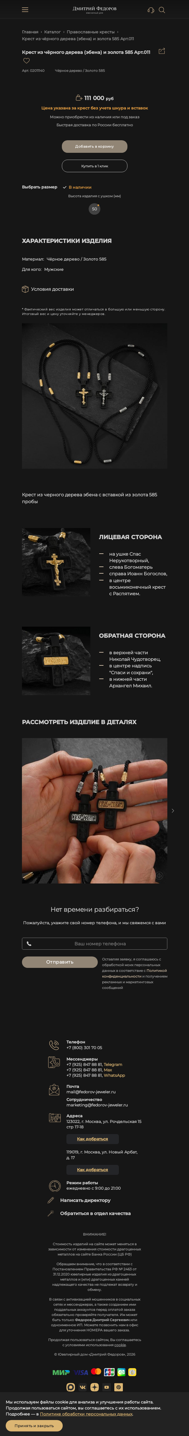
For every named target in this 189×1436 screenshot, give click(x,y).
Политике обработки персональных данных (86, 1414)
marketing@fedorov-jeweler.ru (97, 1105)
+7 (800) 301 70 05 (84, 1047)
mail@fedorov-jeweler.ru (90, 1091)
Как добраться (92, 1139)
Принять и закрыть (34, 1425)
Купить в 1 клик (94, 166)
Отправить (60, 962)
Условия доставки (52, 289)
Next (173, 811)
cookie (120, 1345)
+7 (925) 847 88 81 (84, 1064)
